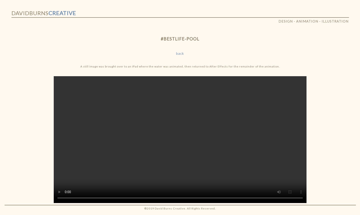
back (180, 53)
